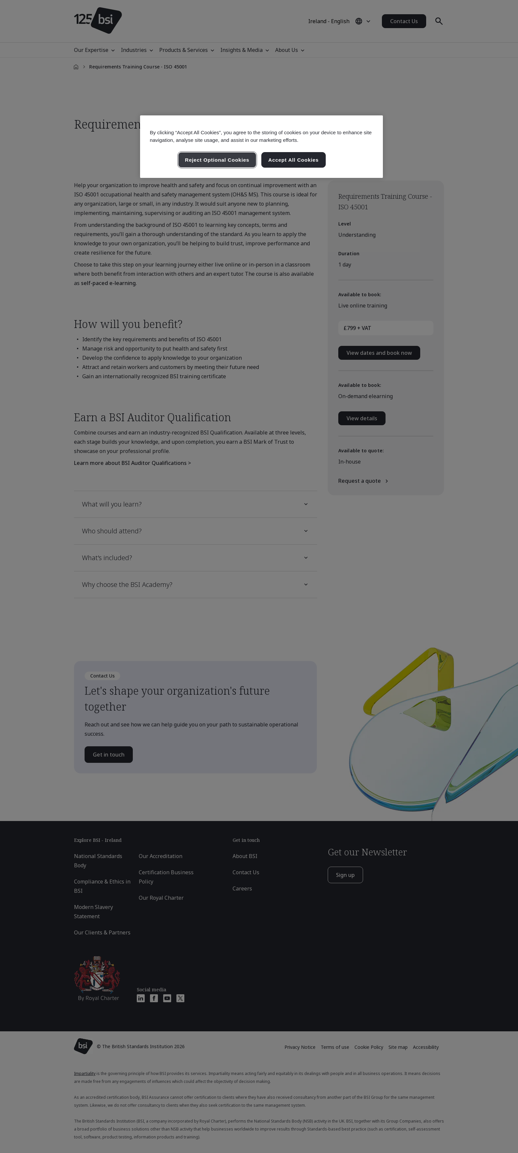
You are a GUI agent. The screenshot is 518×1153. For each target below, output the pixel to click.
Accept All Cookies (293, 160)
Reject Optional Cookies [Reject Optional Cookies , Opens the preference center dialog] (217, 160)
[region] (261, 146)
